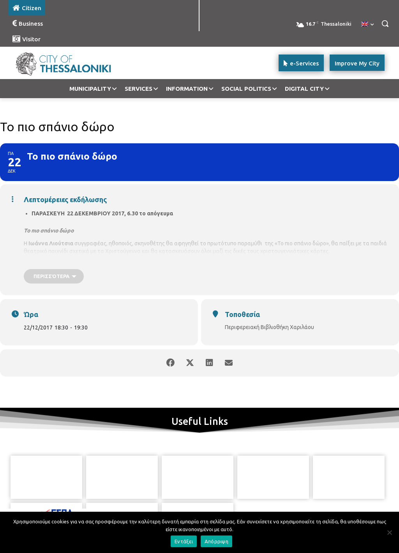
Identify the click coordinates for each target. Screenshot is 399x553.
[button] (385, 23)
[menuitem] (367, 24)
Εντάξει (184, 541)
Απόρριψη (216, 541)
